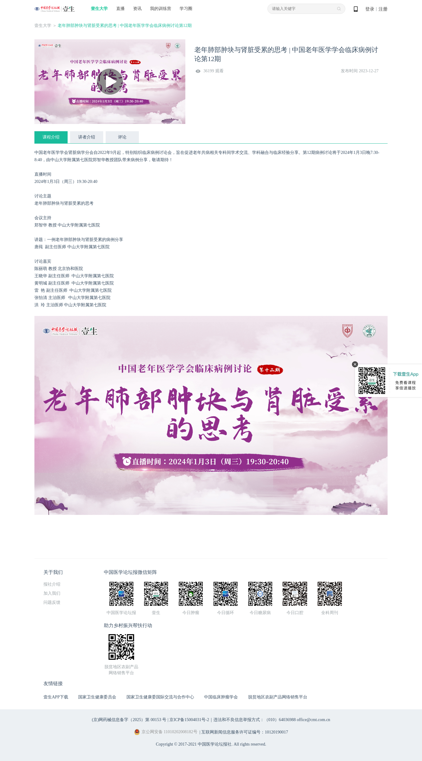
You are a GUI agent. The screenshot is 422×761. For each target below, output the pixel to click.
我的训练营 (160, 8)
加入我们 (51, 593)
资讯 (137, 8)
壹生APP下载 (55, 697)
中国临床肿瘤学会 (221, 697)
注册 (383, 9)
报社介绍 (51, 584)
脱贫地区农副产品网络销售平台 (277, 697)
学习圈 (186, 8)
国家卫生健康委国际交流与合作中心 (160, 697)
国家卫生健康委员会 (97, 697)
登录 (369, 9)
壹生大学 (99, 8)
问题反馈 (51, 602)
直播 (120, 8)
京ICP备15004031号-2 (189, 719)
